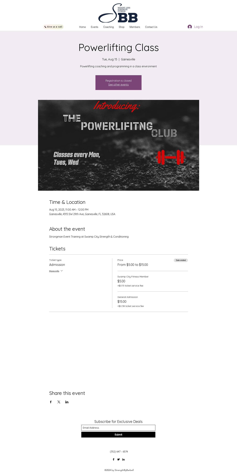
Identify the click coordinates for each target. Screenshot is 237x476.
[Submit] (118, 434)
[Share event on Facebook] (50, 402)
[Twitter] (118, 459)
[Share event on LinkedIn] (66, 402)
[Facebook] (113, 459)
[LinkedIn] (123, 459)
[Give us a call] (53, 27)
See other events (118, 84)
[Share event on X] (58, 402)
